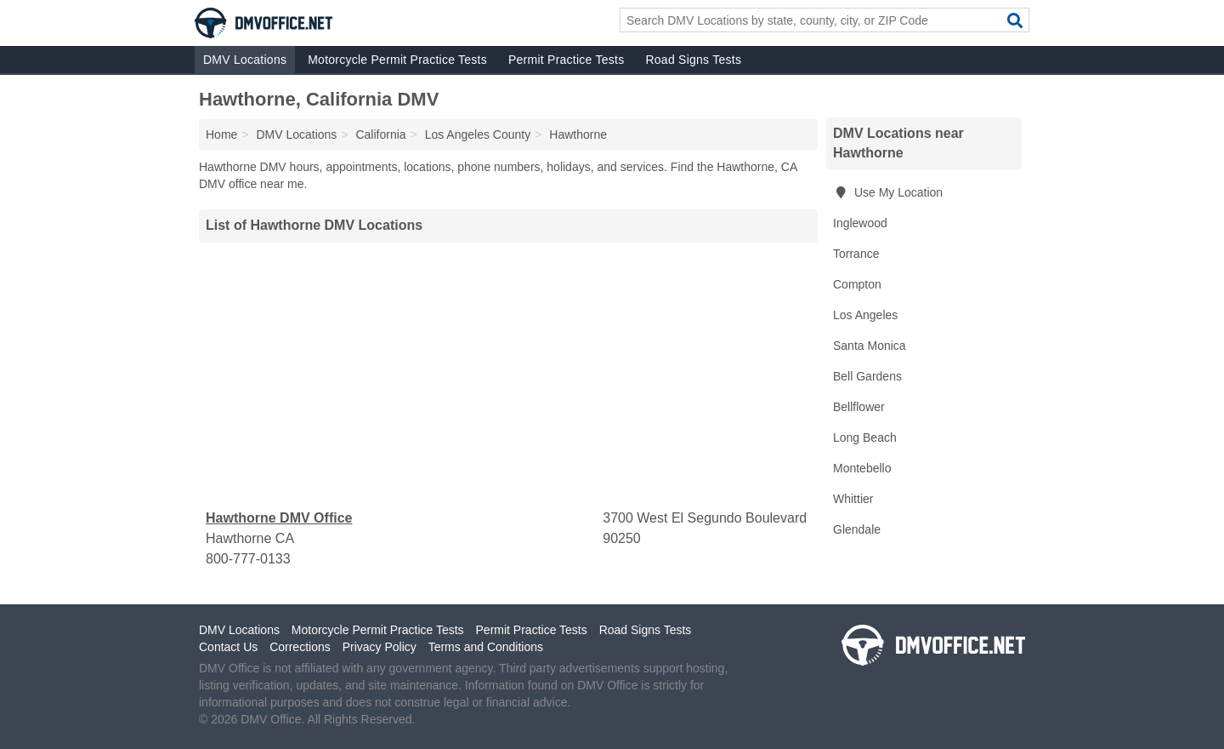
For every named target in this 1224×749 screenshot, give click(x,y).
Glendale (857, 529)
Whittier (853, 499)
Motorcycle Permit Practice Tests (397, 59)
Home (221, 134)
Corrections (300, 647)
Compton (857, 284)
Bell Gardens (867, 376)
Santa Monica (869, 345)
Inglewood (860, 223)
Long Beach (865, 437)
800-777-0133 (248, 559)
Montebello (862, 468)
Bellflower (859, 407)
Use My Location (888, 192)
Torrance (856, 253)
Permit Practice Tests (566, 59)
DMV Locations (244, 59)
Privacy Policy (379, 647)
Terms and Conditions (485, 647)
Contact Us (228, 647)
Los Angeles (865, 315)
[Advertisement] (508, 375)
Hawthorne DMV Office (279, 518)
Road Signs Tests (693, 59)
